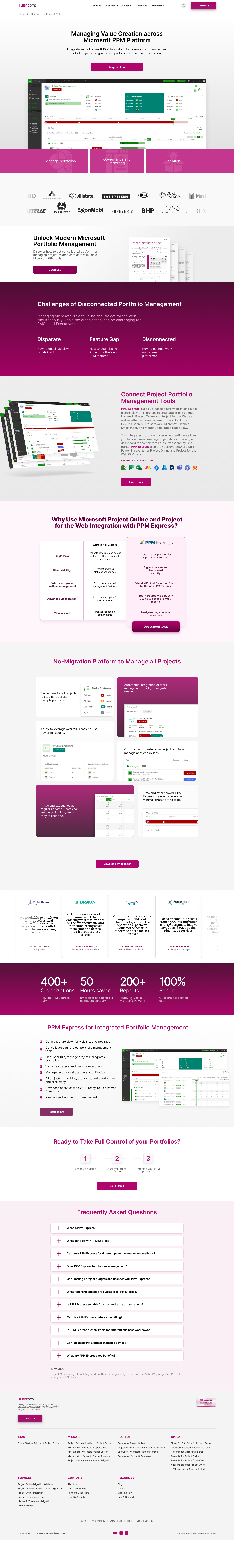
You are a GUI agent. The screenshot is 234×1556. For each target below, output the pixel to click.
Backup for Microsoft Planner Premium (138, 1451)
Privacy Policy (98, 1520)
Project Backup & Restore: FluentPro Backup (141, 1447)
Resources (141, 5)
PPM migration (25, 1505)
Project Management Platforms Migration (89, 1460)
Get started (117, 1185)
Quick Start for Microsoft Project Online (38, 1443)
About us (72, 1484)
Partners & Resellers (78, 1492)
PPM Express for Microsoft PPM (188, 1469)
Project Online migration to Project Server (90, 1443)
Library (121, 1488)
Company (126, 5)
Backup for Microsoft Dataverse (134, 1456)
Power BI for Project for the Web (188, 1460)
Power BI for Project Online (185, 1456)
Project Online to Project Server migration (40, 1488)
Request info (117, 67)
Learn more (136, 482)
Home (22, 14)
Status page (116, 1520)
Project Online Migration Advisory (35, 1484)
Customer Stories (77, 1488)
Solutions (96, 5)
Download (55, 269)
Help (129, 1520)
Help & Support (126, 1497)
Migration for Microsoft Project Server (88, 1451)
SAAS (84, 1520)
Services (110, 5)
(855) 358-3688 (61, 1533)
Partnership (158, 5)
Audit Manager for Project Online (188, 1464)
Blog (120, 1484)
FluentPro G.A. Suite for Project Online (191, 1443)
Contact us (203, 5)
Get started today (156, 626)
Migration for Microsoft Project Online (87, 1447)
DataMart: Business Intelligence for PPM (192, 1447)
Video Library (125, 1492)
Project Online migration (30, 1492)
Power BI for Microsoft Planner (187, 1451)
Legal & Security (76, 1497)
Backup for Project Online (131, 1443)
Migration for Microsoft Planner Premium (89, 1456)
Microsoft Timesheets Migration (34, 1501)
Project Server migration (31, 1497)
